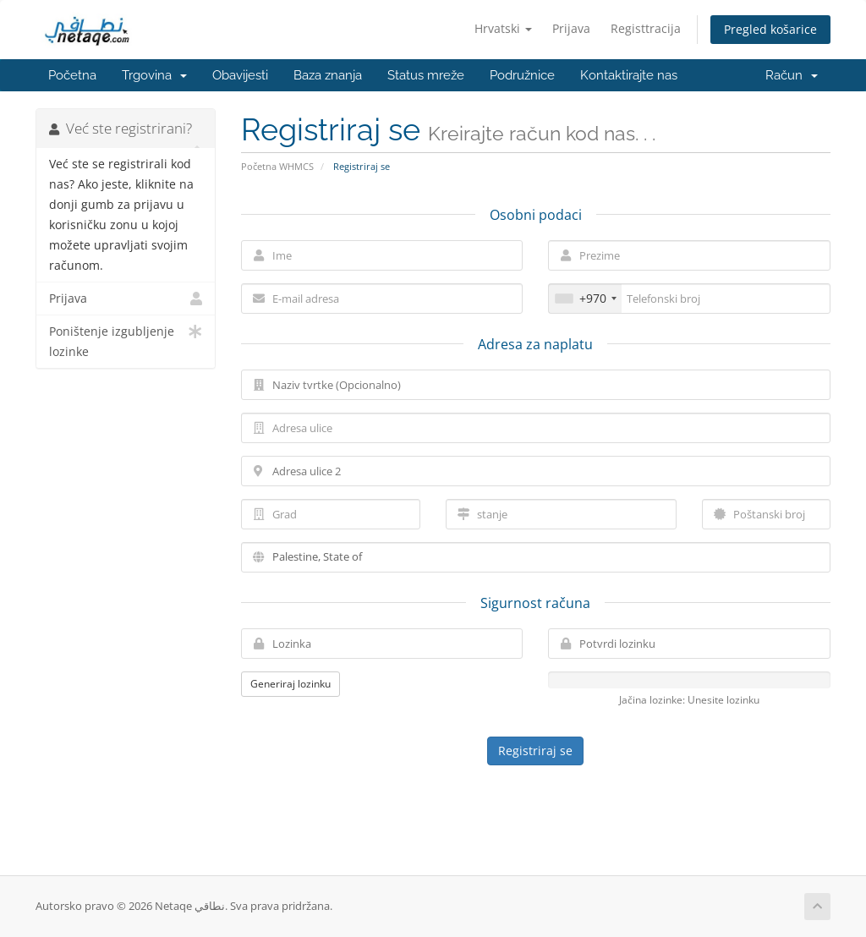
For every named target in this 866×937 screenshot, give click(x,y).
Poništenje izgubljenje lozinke (125, 340)
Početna (72, 75)
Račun (791, 75)
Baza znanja (327, 75)
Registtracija (646, 28)
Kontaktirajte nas (628, 75)
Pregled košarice (770, 29)
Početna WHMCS (277, 166)
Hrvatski (503, 28)
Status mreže (425, 75)
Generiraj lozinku (290, 684)
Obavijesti (240, 75)
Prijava (571, 28)
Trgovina (154, 75)
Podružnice (522, 75)
